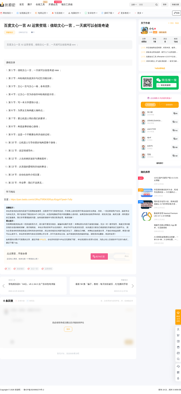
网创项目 (6, 13)
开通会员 (53, 3)
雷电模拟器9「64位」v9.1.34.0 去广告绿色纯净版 (31, 306)
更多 (139, 13)
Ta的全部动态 (160, 68)
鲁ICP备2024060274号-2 (34, 390)
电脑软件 (74, 13)
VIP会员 (42, 262)
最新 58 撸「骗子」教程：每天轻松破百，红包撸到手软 (102, 306)
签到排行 (159, 163)
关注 (171, 23)
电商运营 (41, 13)
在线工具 (40, 3)
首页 (21, 4)
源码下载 (107, 13)
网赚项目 (9, 32)
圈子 (30, 4)
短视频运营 (24, 13)
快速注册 (175, 4)
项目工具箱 (67, 4)
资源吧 (17, 390)
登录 (164, 4)
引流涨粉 (58, 13)
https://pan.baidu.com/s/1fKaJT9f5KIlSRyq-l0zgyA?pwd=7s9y (41, 221)
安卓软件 (91, 13)
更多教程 (124, 13)
